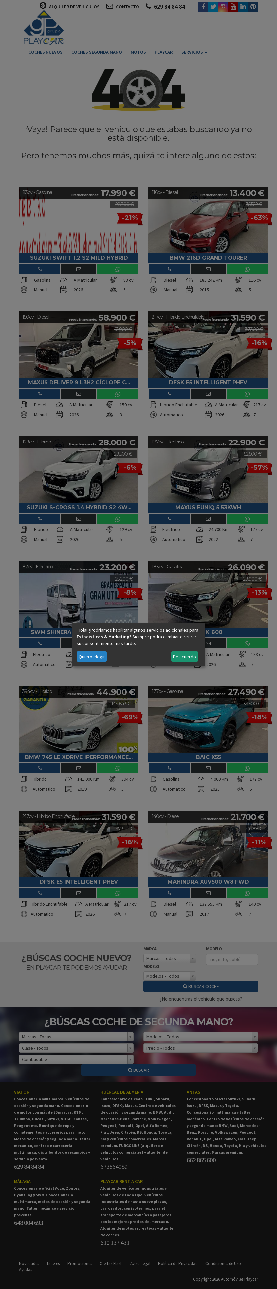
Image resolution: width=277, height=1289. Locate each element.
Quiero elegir (92, 657)
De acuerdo (184, 657)
